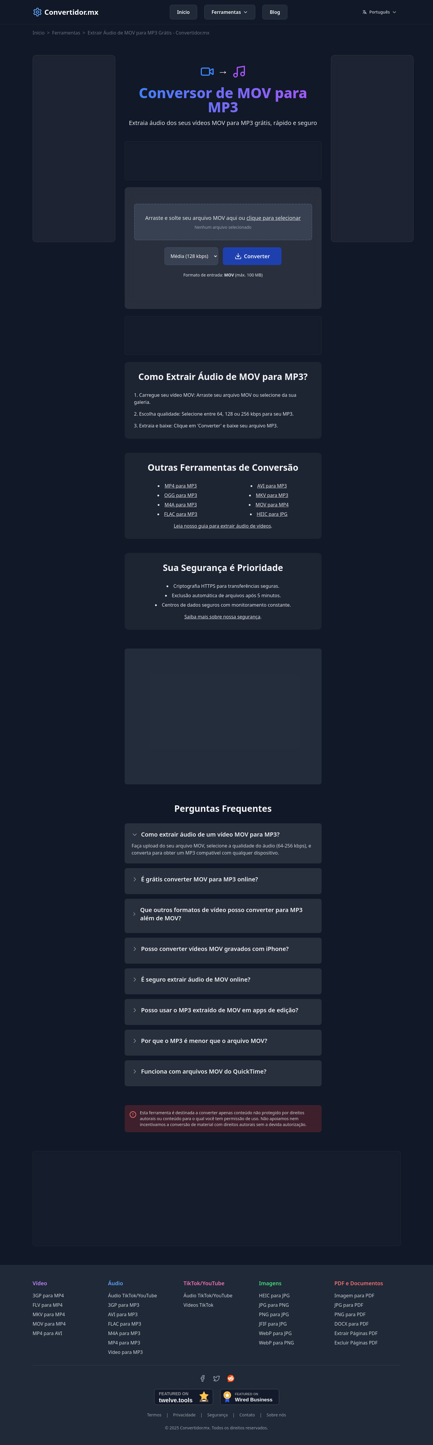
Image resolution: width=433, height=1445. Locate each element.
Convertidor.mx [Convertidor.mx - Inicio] (65, 12)
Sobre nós (276, 1415)
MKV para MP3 (272, 495)
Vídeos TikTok (199, 1305)
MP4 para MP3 (180, 486)
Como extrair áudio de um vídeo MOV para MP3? (206, 834)
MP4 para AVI (47, 1333)
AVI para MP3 (272, 486)
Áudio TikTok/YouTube (132, 1295)
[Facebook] (202, 1378)
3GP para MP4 (48, 1295)
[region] (223, 222)
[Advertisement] (74, 148)
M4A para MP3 (180, 504)
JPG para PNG (274, 1305)
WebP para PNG (276, 1342)
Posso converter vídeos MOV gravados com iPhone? (210, 949)
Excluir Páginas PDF (356, 1342)
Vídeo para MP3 (125, 1352)
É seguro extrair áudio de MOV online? (191, 979)
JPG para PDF (349, 1305)
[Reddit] (230, 1378)
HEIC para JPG (272, 514)
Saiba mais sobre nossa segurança (223, 616)
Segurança (217, 1415)
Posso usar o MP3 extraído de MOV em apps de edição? (215, 1010)
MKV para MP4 (49, 1314)
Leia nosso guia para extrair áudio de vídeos (222, 526)
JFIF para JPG (273, 1324)
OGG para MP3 (180, 495)
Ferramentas (230, 12)
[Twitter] (216, 1378)
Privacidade (184, 1415)
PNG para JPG (274, 1314)
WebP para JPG (275, 1333)
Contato (247, 1415)
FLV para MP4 (48, 1305)
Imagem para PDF (354, 1295)
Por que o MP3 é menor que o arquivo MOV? (199, 1041)
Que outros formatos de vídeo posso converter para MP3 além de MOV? (217, 914)
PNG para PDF (350, 1314)
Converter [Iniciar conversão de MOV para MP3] (252, 256)
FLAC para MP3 (180, 514)
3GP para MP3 (123, 1305)
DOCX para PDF (352, 1324)
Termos (154, 1415)
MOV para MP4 (272, 504)
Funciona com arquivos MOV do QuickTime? (199, 1071)
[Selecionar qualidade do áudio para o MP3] (191, 256)
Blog (275, 12)
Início (183, 12)
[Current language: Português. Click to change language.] (379, 12)
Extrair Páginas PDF (356, 1333)
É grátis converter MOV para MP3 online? (195, 879)
